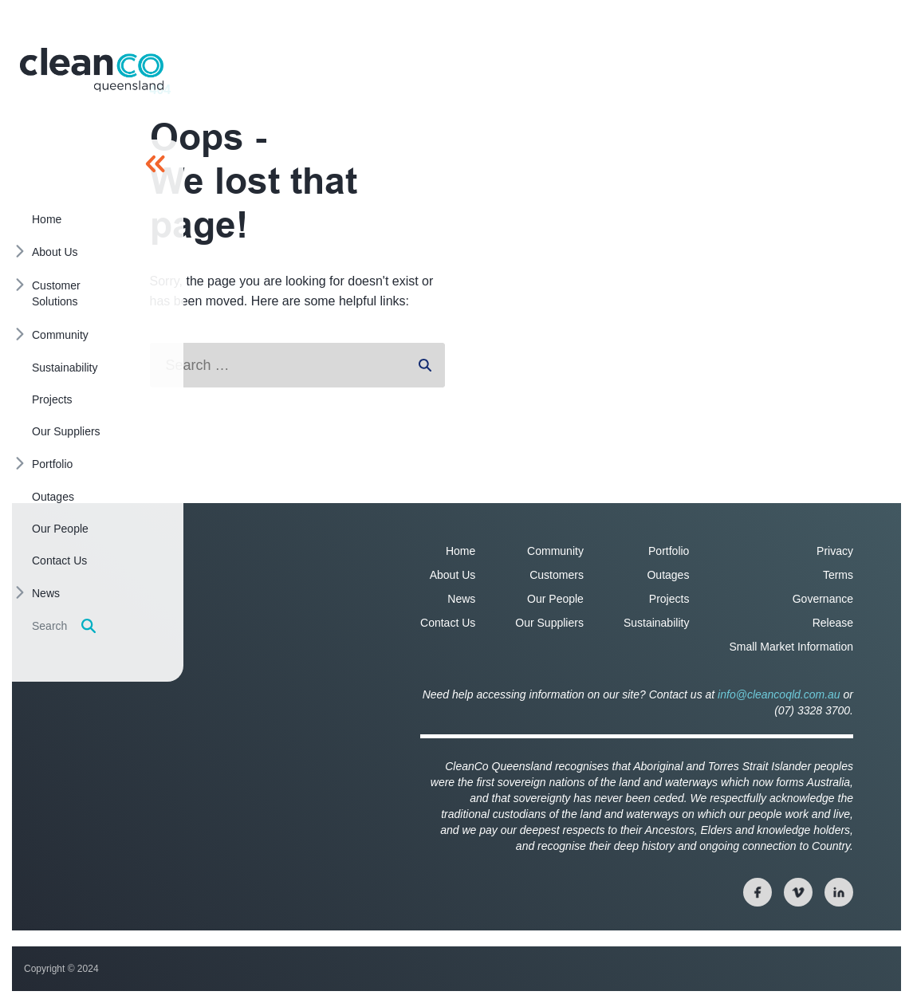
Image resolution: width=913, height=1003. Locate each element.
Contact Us (447, 622)
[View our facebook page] (757, 892)
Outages (668, 574)
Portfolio (668, 551)
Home (460, 551)
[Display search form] (88, 626)
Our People (555, 598)
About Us (453, 574)
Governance (823, 598)
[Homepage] (91, 70)
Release (833, 622)
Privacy (835, 551)
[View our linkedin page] (838, 892)
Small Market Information (791, 646)
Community (555, 551)
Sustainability (657, 622)
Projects (669, 598)
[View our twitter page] (798, 892)
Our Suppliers (549, 622)
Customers (556, 574)
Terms (838, 574)
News (461, 598)
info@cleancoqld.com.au (779, 694)
